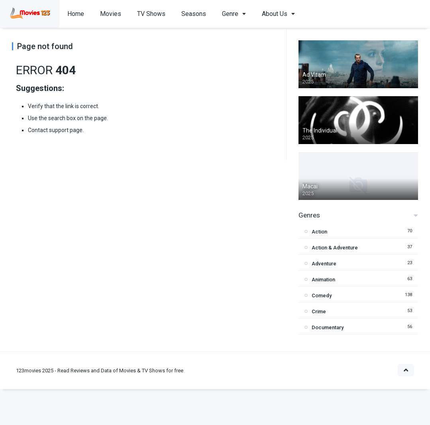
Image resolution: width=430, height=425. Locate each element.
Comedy (322, 295)
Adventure (324, 264)
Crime (319, 311)
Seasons (193, 14)
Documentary (328, 327)
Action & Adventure (335, 248)
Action (319, 232)
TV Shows (151, 14)
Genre (230, 14)
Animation (323, 280)
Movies (110, 14)
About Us (274, 14)
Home (75, 14)
